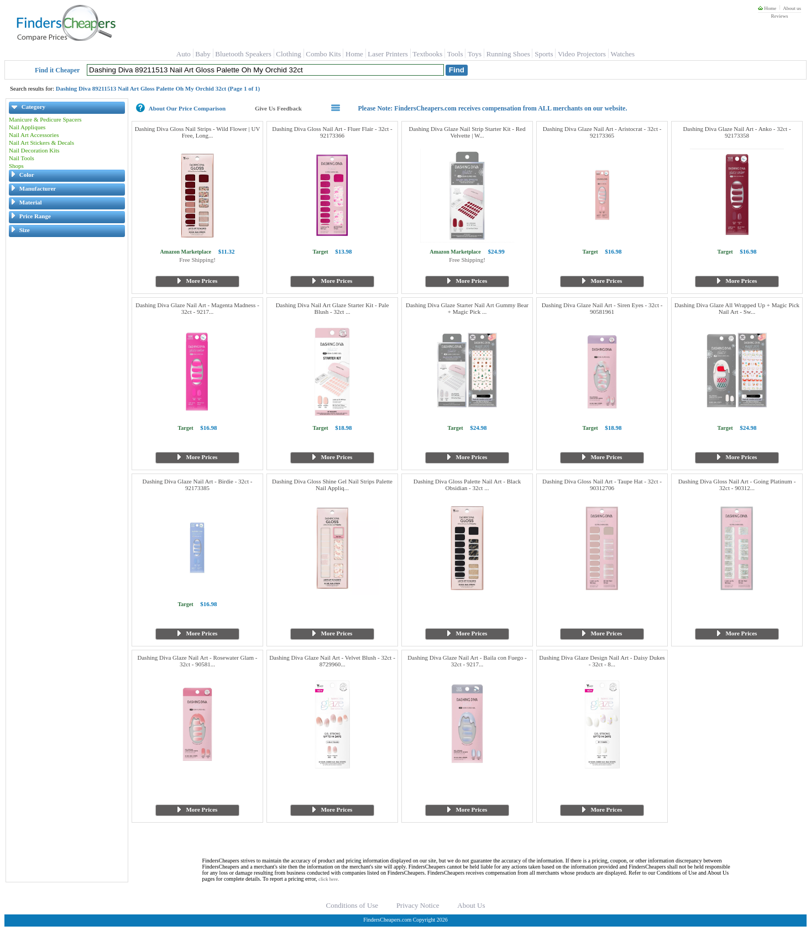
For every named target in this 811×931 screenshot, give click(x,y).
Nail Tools (21, 158)
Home (767, 8)
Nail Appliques (27, 127)
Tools (455, 54)
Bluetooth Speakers (243, 54)
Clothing (288, 54)
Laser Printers (388, 54)
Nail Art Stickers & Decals (41, 142)
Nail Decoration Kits (34, 150)
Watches (622, 54)
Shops (16, 165)
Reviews (779, 16)
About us (792, 8)
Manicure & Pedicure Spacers (45, 119)
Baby (202, 54)
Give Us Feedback (278, 108)
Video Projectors (582, 54)
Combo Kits (323, 54)
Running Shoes (508, 54)
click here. (328, 879)
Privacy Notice (417, 905)
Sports (544, 54)
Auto (183, 54)
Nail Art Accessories (34, 135)
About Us (471, 905)
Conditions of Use (352, 905)
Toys (475, 54)
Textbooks (427, 54)
